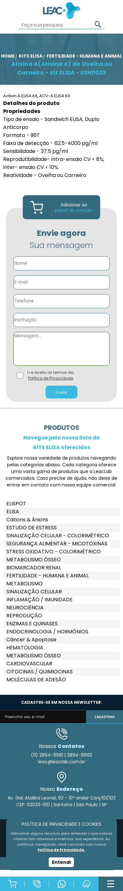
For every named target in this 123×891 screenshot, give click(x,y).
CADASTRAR (104, 717)
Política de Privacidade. (61, 849)
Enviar (61, 392)
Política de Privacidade (50, 378)
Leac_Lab (61, 10)
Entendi (61, 862)
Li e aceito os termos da (50, 375)
